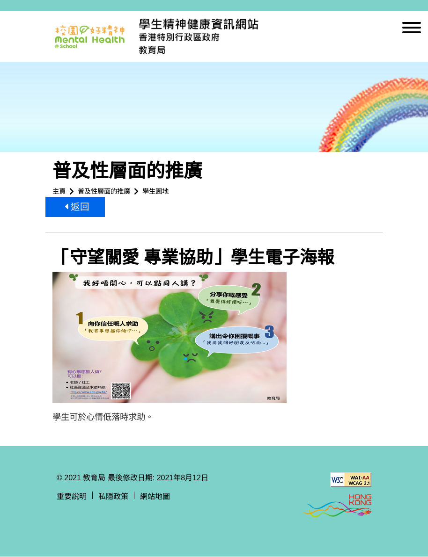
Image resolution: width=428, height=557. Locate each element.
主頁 (59, 191)
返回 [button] (77, 207)
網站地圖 (155, 497)
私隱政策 (113, 497)
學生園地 (155, 191)
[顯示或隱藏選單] (411, 29)
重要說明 (72, 497)
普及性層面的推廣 (104, 191)
